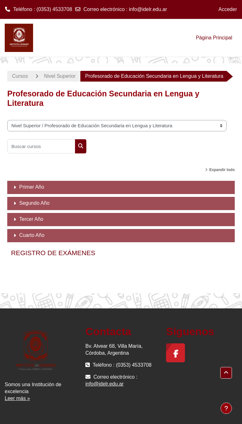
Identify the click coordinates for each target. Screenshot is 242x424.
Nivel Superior (60, 76)
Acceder (227, 9)
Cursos (20, 76)
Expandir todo (222, 170)
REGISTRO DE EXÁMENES (53, 252)
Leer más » (17, 398)
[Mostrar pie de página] (226, 408)
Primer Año (31, 187)
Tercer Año (31, 219)
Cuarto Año (31, 235)
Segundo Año (34, 203)
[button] (226, 373)
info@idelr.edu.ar (148, 9)
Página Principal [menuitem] (214, 37)
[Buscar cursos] (41, 146)
